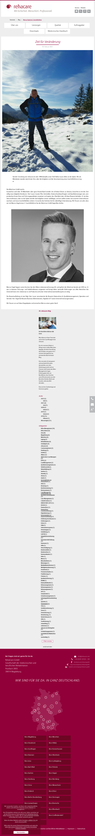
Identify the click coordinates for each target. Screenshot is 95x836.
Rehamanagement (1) (47, 585)
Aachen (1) (44, 471)
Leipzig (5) (44, 439)
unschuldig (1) (45, 637)
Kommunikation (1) (46, 554)
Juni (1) (45, 405)
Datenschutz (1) (45, 507)
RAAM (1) (43, 580)
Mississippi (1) (45, 563)
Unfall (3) (43, 452)
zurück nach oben (47, 646)
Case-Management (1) (47, 498)
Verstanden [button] (21, 832)
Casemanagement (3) (47, 448)
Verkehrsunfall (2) (46, 467)
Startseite (12, 20)
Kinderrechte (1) (45, 552)
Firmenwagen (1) (46, 530)
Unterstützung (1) (46, 612)
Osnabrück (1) (45, 570)
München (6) (44, 437)
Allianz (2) (44, 455)
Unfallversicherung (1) (47, 608)
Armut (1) (44, 476)
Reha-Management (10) (48, 428)
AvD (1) (43, 484)
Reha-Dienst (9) (45, 431)
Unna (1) (43, 610)
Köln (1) (43, 556)
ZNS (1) (43, 619)
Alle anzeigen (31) (46, 420)
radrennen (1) (45, 626)
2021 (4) (43, 403)
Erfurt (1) (43, 523)
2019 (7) (43, 412)
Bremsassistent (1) (46, 490)
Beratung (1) (44, 486)
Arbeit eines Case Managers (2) (48, 457)
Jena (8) (43, 433)
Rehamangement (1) (47, 589)
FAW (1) (43, 525)
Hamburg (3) (44, 450)
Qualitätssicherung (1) (47, 578)
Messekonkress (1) (46, 561)
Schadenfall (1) (45, 594)
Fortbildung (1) (45, 532)
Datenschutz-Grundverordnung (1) (47, 510)
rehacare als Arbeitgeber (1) (47, 628)
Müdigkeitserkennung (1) (48, 567)
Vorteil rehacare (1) (46, 617)
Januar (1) (46, 409)
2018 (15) (44, 416)
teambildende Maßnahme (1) (48, 634)
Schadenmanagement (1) (48, 596)
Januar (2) (46, 414)
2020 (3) (43, 407)
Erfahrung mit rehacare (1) (48, 519)
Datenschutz (81, 829)
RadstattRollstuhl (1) (47, 583)
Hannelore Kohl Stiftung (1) (47, 540)
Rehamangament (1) (47, 587)
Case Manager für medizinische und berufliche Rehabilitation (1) (48, 494)
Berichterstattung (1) (47, 488)
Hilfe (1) (43, 545)
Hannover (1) (44, 543)
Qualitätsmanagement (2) (48, 465)
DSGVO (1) (44, 505)
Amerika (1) (44, 474)
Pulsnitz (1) (44, 576)
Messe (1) (44, 559)
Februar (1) (46, 418)
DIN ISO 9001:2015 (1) (47, 503)
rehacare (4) (44, 446)
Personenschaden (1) (47, 572)
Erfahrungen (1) (45, 521)
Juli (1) (45, 401)
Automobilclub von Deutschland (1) (46, 480)
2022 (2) (43, 399)
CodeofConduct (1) (46, 501)
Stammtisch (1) (45, 604)
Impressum (71, 829)
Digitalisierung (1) (46, 513)
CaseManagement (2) (47, 463)
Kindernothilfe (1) (46, 550)
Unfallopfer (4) (45, 444)
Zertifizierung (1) (46, 621)
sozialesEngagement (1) (48, 631)
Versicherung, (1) (46, 615)
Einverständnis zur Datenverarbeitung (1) (47, 515)
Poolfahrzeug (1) (46, 574)
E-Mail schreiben (47, 641)
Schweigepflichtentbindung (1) (48, 598)
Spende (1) (44, 602)
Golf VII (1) (44, 534)
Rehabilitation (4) (46, 441)
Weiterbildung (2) (46, 469)
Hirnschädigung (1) (46, 548)
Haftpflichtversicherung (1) (47, 537)
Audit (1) (43, 478)
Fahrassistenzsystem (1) (47, 527)
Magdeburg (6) (45, 435)
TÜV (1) (43, 606)
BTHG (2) (43, 460)
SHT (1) (43, 591)
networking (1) (45, 623)
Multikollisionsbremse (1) (48, 565)
